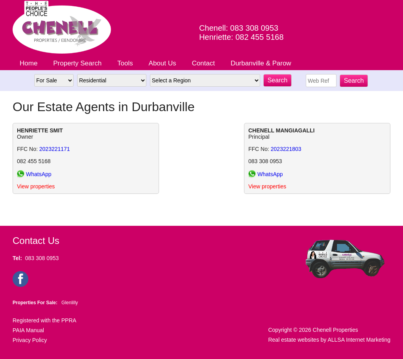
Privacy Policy (30, 340)
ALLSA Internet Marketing (358, 340)
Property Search (77, 63)
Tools (125, 63)
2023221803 (286, 149)
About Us (162, 63)
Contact (203, 63)
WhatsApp (39, 174)
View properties (36, 186)
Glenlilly (69, 302)
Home (28, 63)
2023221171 (54, 149)
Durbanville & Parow (261, 63)
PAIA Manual (28, 330)
